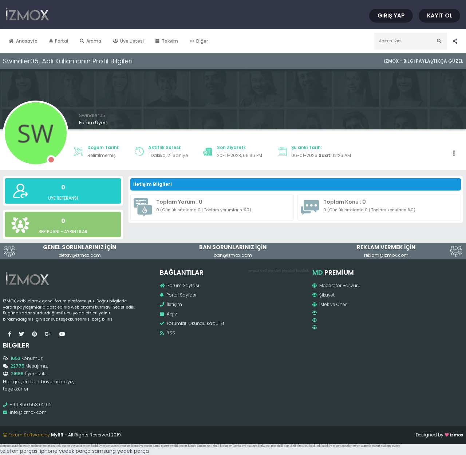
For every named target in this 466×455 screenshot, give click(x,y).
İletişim (171, 304)
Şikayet (323, 295)
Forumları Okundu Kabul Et (192, 323)
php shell (274, 270)
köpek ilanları (197, 445)
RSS (167, 333)
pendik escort (178, 445)
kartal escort (161, 445)
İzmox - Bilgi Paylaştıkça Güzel (423, 61)
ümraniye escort (141, 445)
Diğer (199, 41)
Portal (58, 41)
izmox (456, 435)
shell (263, 270)
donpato (5, 445)
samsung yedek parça (120, 451)
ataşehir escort (120, 445)
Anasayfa (23, 41)
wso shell (213, 445)
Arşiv (168, 314)
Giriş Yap (391, 15)
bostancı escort (81, 445)
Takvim (166, 41)
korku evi (226, 445)
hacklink (302, 270)
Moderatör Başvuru (336, 285)
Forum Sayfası (179, 285)
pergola (253, 270)
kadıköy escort (101, 445)
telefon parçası (19, 451)
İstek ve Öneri (330, 304)
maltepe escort (40, 445)
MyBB (57, 435)
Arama (90, 41)
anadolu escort (20, 445)
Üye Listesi (128, 41)
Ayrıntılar (75, 231)
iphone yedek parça (65, 451)
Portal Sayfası (178, 295)
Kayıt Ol (439, 15)
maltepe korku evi (258, 445)
